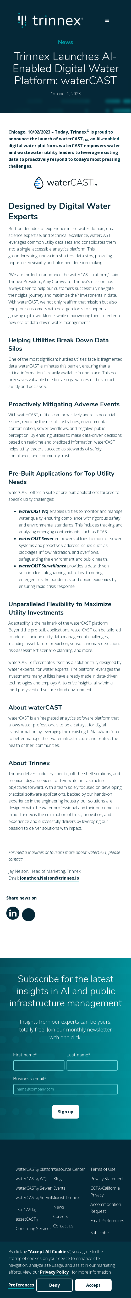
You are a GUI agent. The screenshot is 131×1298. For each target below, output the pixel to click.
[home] (58, 20)
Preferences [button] (21, 1285)
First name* (25, 1055)
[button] (107, 20)
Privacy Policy (54, 1272)
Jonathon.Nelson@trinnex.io (49, 878)
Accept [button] (93, 1285)
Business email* (29, 1079)
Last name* (78, 1055)
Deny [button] (54, 1285)
